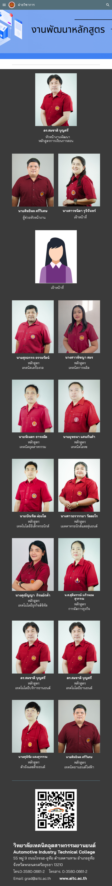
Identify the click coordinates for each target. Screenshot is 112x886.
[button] (4, 5)
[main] (56, 135)
